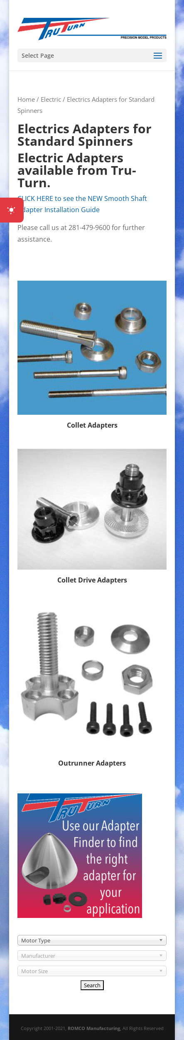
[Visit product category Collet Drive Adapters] (92, 518)
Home (26, 99)
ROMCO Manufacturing (94, 1028)
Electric (51, 99)
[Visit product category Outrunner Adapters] (92, 687)
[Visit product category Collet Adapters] (92, 356)
